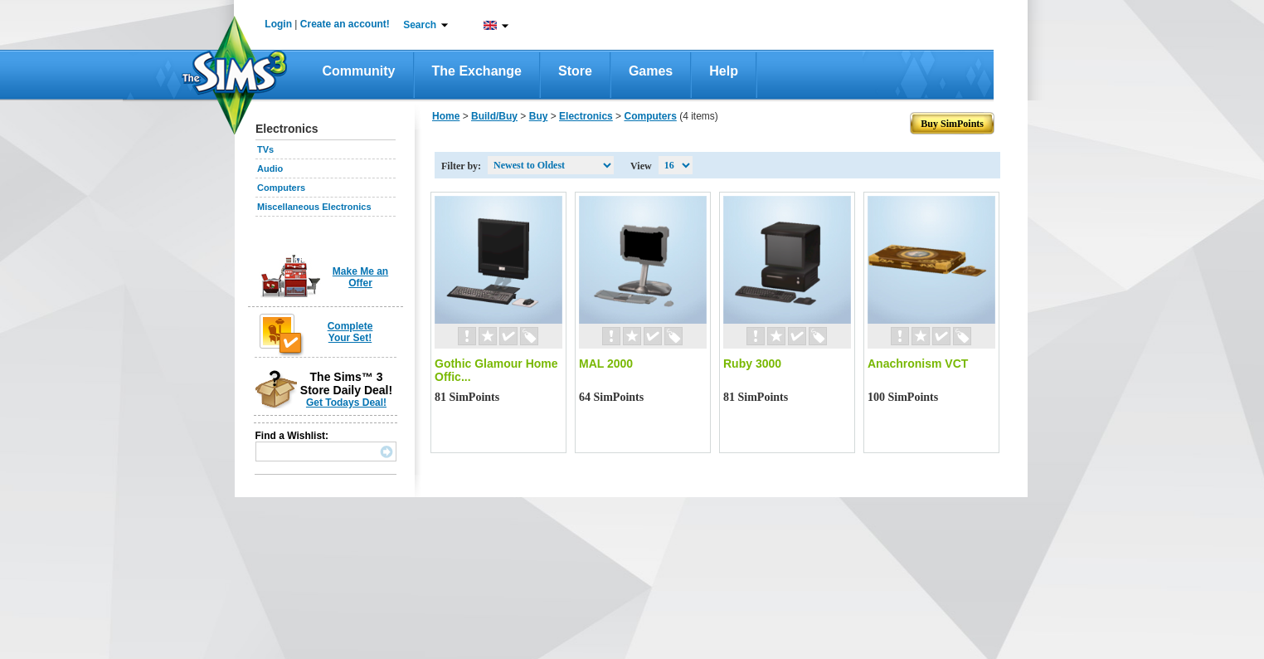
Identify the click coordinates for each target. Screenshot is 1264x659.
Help (723, 71)
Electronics (586, 116)
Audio (270, 168)
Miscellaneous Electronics (314, 207)
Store (575, 71)
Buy (538, 116)
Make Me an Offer (360, 277)
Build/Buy (494, 116)
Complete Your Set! (350, 332)
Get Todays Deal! (346, 402)
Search (419, 25)
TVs (265, 149)
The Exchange (477, 71)
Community (359, 71)
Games (651, 71)
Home (445, 116)
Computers (281, 188)
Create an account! (345, 24)
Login (278, 24)
